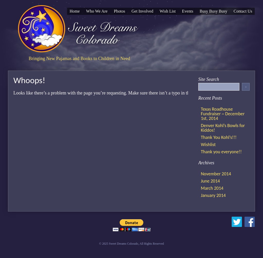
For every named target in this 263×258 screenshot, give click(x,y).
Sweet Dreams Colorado (79, 28)
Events (187, 11)
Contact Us (243, 11)
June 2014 (210, 181)
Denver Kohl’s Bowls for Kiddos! (223, 128)
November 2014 (216, 174)
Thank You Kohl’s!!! (219, 137)
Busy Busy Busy (213, 11)
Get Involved (142, 11)
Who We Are (97, 11)
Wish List (167, 11)
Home (75, 11)
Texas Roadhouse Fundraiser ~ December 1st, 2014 (223, 113)
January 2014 (213, 195)
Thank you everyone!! (221, 152)
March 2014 (212, 188)
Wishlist (208, 144)
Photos (119, 11)
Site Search (208, 79)
